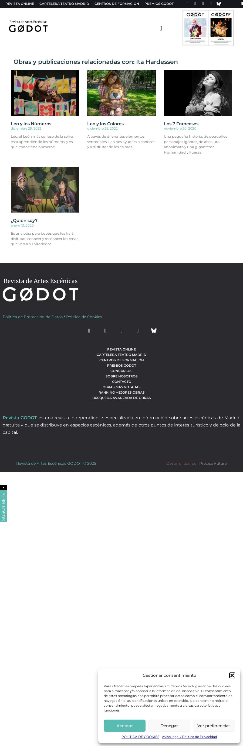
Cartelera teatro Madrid (64, 4)
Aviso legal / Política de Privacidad (189, 737)
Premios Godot (159, 4)
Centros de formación (116, 4)
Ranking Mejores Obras (122, 392)
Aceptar (125, 725)
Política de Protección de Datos (33, 316)
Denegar (169, 725)
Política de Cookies (84, 316)
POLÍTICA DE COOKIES (140, 737)
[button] (232, 675)
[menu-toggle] (160, 28)
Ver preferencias (214, 725)
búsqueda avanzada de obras (121, 398)
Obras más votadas (122, 387)
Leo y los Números (31, 123)
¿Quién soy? (24, 220)
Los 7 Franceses (181, 123)
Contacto (121, 382)
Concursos (121, 371)
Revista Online (19, 4)
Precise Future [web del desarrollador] (213, 463)
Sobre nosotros (122, 376)
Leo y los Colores (105, 123)
